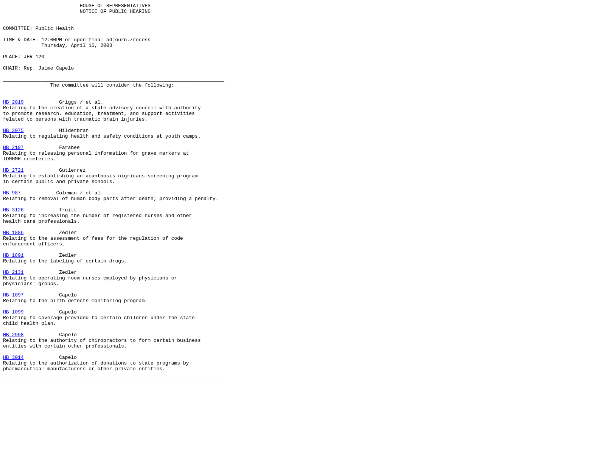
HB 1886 (13, 278)
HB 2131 (13, 326)
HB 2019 (13, 122)
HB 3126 (13, 251)
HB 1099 (13, 374)
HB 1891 (13, 306)
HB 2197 (13, 176)
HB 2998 (13, 401)
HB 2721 (13, 203)
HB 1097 (13, 353)
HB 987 (12, 231)
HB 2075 (13, 156)
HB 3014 (13, 428)
